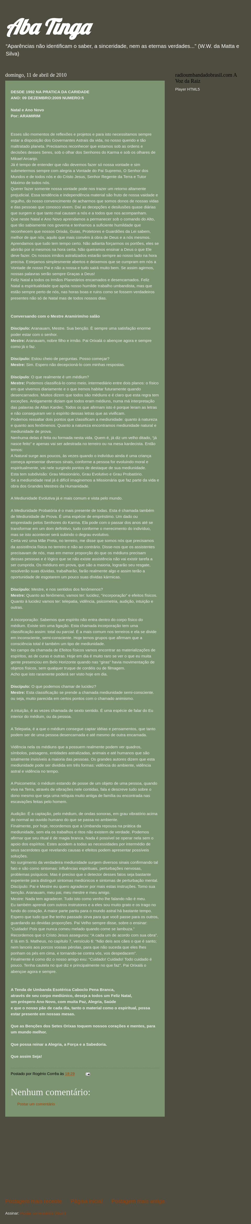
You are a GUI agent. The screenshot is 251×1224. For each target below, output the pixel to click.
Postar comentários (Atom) (43, 1213)
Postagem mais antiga (138, 1201)
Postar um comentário (36, 1104)
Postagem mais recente (33, 1201)
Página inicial (86, 1201)
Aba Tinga (47, 27)
